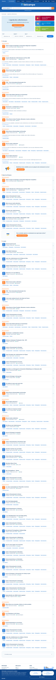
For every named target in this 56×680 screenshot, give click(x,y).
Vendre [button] (22, 1)
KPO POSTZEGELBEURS (12, 501)
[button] (50, 8)
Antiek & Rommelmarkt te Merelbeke (13, 551)
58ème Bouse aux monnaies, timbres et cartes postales (18, 604)
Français (53, 1)
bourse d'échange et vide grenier (13, 376)
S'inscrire (4, 1)
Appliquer (50, 36)
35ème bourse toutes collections (13, 70)
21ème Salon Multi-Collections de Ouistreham (16, 94)
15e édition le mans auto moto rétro (14, 383)
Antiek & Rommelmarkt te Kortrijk (14, 314)
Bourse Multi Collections (12, 155)
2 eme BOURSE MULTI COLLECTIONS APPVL (16, 515)
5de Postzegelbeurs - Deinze (12, 470)
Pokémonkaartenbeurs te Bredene (14, 508)
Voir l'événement (5, 51)
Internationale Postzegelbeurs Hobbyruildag (15, 530)
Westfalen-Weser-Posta (11, 463)
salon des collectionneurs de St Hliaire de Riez (17, 258)
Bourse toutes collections (12, 143)
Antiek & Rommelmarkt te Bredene (14, 347)
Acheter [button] (18, 1)
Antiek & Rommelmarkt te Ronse (13, 224)
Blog (17, 667)
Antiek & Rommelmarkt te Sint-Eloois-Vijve (16, 265)
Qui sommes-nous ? (5, 667)
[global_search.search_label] (31, 8)
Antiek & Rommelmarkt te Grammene (14, 644)
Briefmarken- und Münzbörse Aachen (14, 106)
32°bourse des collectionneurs (13, 210)
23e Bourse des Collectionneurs (13, 425)
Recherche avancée (28, 10)
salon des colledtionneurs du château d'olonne (17, 637)
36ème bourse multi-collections (13, 203)
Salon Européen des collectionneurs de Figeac (17, 354)
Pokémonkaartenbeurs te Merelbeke (13, 559)
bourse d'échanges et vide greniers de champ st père (17, 573)
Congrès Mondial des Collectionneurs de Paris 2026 (18, 57)
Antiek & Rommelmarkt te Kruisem (14, 361)
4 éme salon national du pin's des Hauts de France (18, 298)
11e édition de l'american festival (13, 409)
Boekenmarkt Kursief (11, 243)
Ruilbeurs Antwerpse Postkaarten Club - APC (16, 340)
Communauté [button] (28, 1)
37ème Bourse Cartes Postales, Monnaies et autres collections (20, 119)
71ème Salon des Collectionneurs (13, 456)
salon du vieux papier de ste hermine (14, 544)
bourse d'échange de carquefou (13, 432)
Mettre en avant (20, 169)
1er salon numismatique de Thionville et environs (17, 486)
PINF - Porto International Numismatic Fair (16, 82)
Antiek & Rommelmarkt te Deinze (13, 494)
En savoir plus (23, 678)
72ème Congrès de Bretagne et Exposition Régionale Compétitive (21, 45)
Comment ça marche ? (18, 27)
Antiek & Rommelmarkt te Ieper (13, 196)
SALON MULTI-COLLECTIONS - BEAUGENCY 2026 (17, 217)
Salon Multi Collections (11, 251)
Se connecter (11, 1)
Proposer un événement (18, 25)
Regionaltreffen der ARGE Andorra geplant (15, 595)
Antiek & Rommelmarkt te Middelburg (14, 537)
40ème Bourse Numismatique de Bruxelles (16, 131)
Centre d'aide (31, 667)
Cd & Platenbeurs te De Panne (12, 613)
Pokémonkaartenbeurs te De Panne (13, 622)
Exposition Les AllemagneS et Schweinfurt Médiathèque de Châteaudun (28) (24, 369)
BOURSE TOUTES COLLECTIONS (14, 448)
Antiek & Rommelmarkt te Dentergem (14, 580)
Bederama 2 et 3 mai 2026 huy (13, 272)
